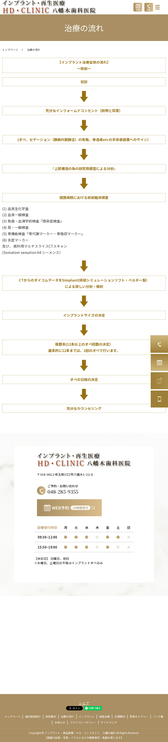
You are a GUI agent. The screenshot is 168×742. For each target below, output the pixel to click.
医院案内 (51, 716)
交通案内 (120, 716)
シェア (84, 703)
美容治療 (104, 716)
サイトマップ (109, 722)
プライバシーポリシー (83, 722)
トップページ (10, 49)
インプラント (86, 716)
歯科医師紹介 (33, 716)
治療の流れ (67, 716)
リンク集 (158, 716)
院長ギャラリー (139, 716)
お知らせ (60, 722)
